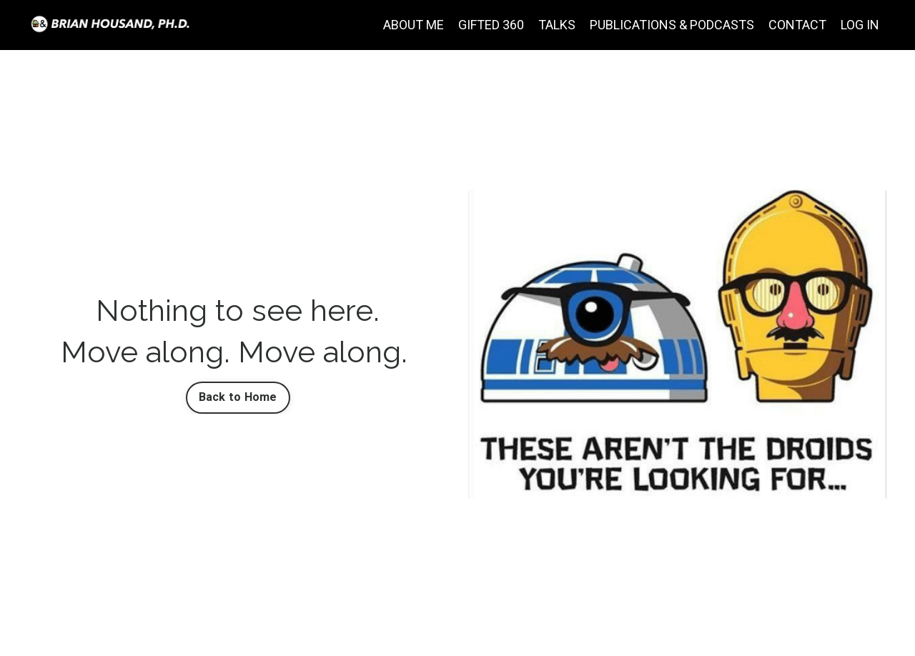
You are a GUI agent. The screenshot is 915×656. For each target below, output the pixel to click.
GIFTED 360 (491, 24)
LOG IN (860, 24)
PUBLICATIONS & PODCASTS (672, 24)
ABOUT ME (413, 24)
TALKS (556, 24)
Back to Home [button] (238, 397)
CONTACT (797, 24)
